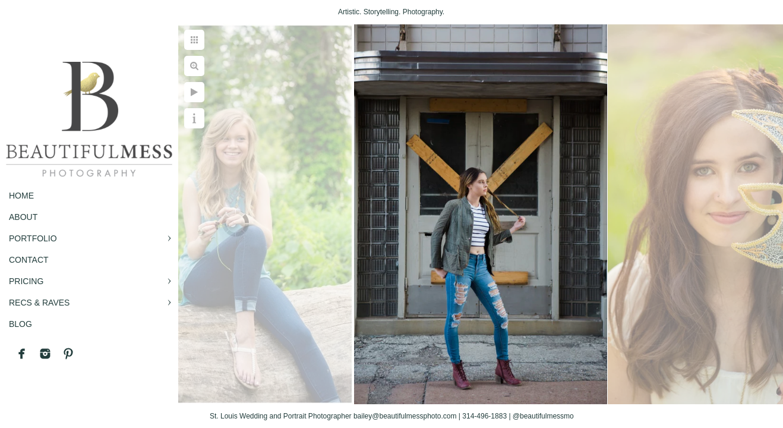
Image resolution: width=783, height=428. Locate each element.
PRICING (26, 281)
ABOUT (23, 217)
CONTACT (29, 260)
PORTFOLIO (33, 238)
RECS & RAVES (39, 302)
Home (21, 195)
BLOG (20, 324)
